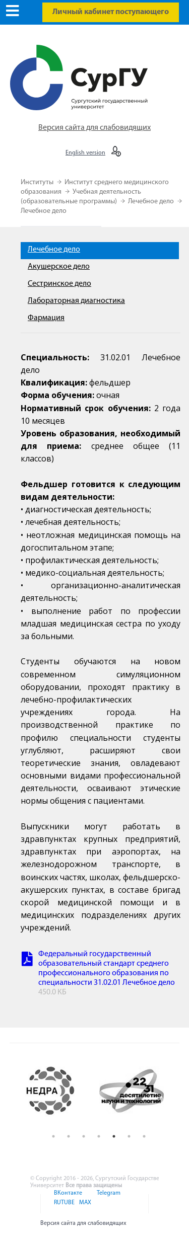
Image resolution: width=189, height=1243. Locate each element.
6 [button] (129, 1136)
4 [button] (99, 1136)
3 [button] (84, 1136)
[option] (58, 1091)
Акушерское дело (59, 267)
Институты (38, 182)
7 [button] (144, 1136)
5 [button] (114, 1136)
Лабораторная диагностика (76, 301)
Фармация (46, 318)
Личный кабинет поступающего (110, 12)
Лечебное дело (151, 201)
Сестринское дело (59, 284)
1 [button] (53, 1136)
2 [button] (69, 1136)
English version (85, 153)
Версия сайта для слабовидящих (94, 128)
